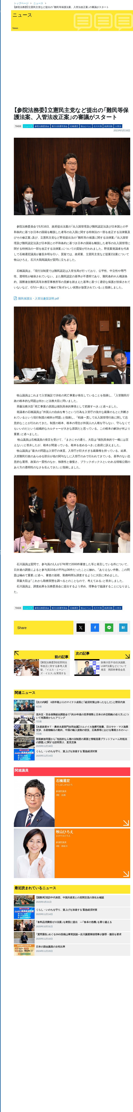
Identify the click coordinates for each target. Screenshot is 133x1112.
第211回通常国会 (60, 126)
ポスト (81, 627)
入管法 (118, 126)
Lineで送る (109, 627)
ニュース (38, 3)
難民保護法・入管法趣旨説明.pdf (38, 298)
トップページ (21, 3)
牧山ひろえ (86, 126)
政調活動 (108, 126)
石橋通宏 (74, 126)
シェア (95, 627)
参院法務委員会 (42, 126)
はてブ (123, 627)
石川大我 (98, 126)
